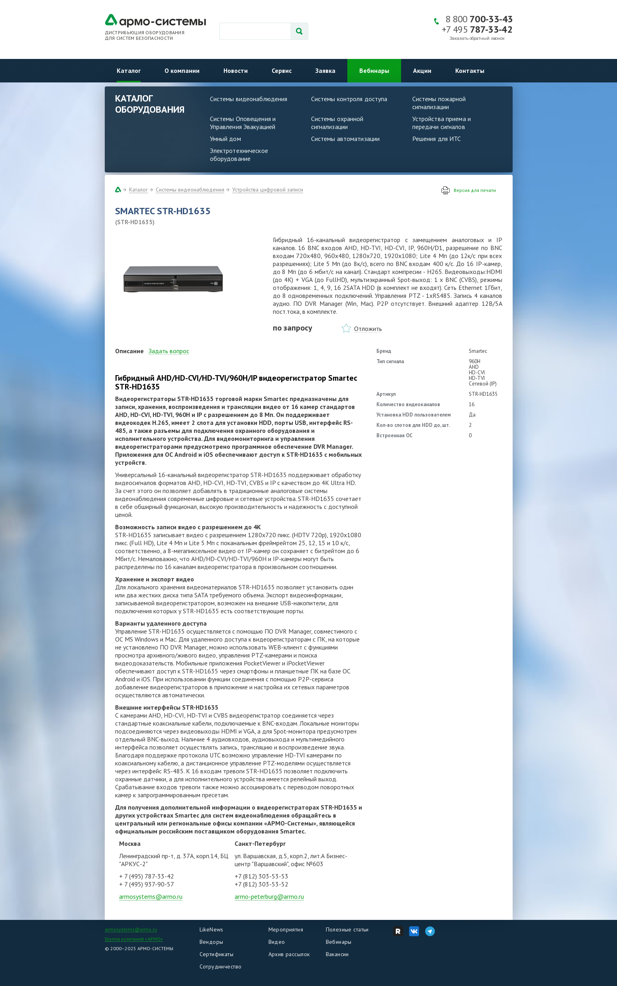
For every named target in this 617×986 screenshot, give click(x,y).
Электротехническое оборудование (239, 154)
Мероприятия (286, 929)
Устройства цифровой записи (267, 189)
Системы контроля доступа (349, 99)
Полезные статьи (347, 929)
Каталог (129, 70)
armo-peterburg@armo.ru (269, 896)
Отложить (368, 329)
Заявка (325, 70)
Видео (276, 941)
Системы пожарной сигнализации (439, 103)
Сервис (282, 70)
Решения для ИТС (436, 139)
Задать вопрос (169, 351)
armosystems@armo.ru (150, 896)
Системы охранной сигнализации (337, 123)
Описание (129, 351)
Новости (235, 70)
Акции (422, 70)
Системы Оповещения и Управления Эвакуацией (243, 123)
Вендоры (211, 941)
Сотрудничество (221, 966)
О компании (182, 70)
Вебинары (374, 70)
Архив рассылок (289, 954)
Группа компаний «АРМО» (134, 939)
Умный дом (225, 139)
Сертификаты (217, 954)
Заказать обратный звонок (477, 38)
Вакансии (337, 954)
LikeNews (211, 929)
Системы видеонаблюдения (249, 99)
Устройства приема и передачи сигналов (441, 123)
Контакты (469, 70)
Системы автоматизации (345, 139)
